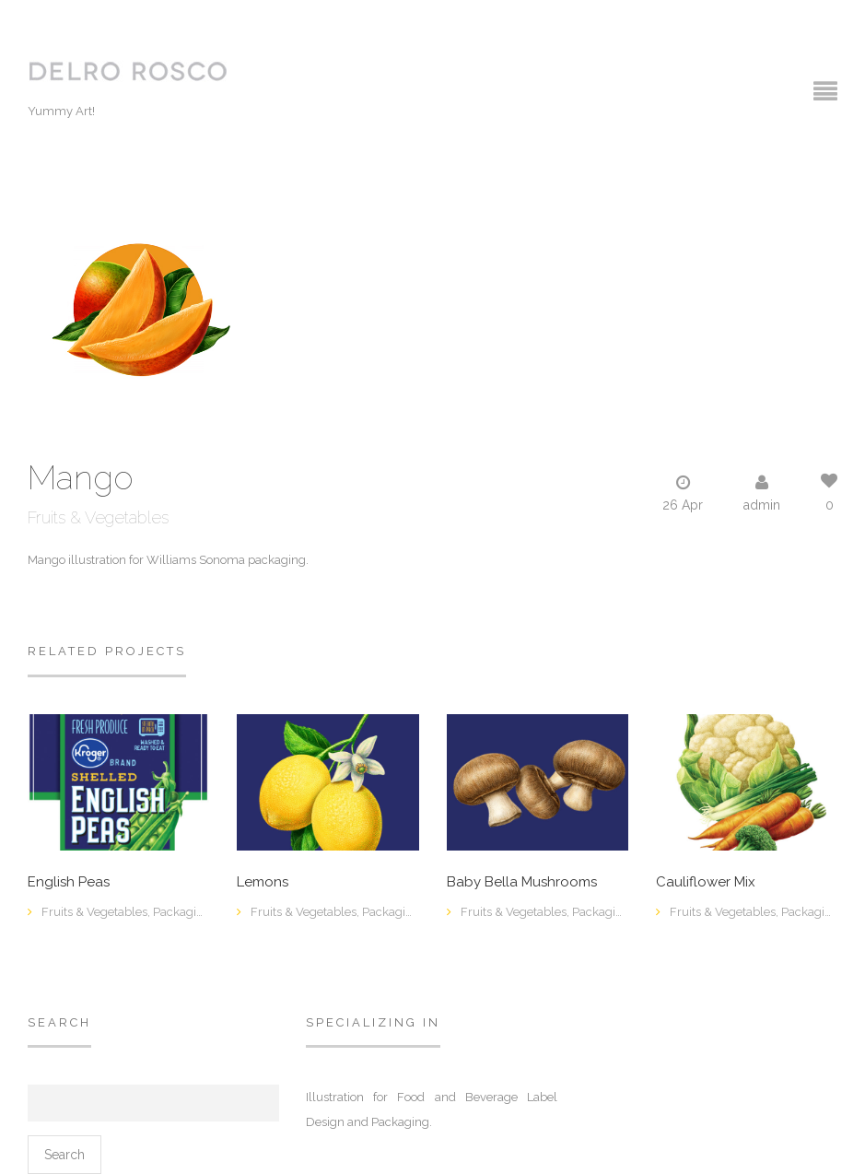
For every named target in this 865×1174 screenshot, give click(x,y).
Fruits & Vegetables (98, 517)
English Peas (69, 882)
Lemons (262, 882)
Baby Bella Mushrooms (522, 882)
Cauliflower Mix (705, 882)
